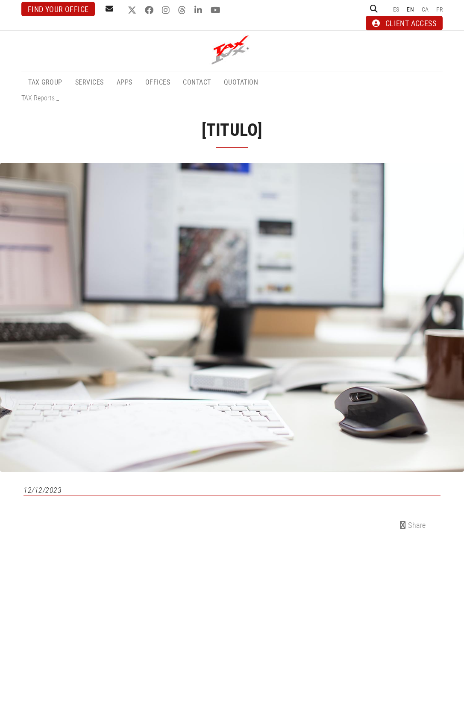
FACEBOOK (150, 10)
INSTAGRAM (167, 10)
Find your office (58, 9)
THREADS (183, 10)
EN (410, 9)
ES (396, 9)
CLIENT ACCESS (404, 23)
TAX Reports (38, 98)
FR (439, 9)
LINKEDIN (199, 10)
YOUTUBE (217, 10)
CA (425, 9)
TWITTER (133, 10)
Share (413, 525)
